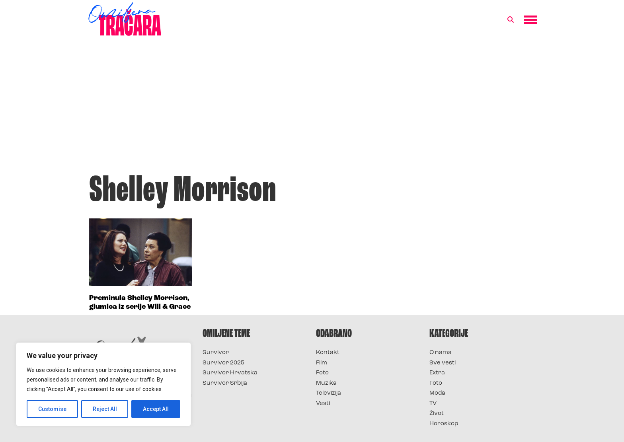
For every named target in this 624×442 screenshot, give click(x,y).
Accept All (156, 409)
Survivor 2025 (223, 363)
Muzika (326, 383)
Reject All (105, 409)
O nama (440, 353)
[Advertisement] (312, 109)
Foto (322, 373)
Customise (52, 409)
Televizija (328, 393)
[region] (103, 384)
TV (433, 404)
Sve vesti (442, 363)
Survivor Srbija (225, 383)
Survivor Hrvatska (230, 373)
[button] (510, 19)
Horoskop (443, 424)
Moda (437, 393)
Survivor (216, 353)
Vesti (323, 404)
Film (321, 363)
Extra (437, 373)
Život (436, 414)
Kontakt (327, 353)
